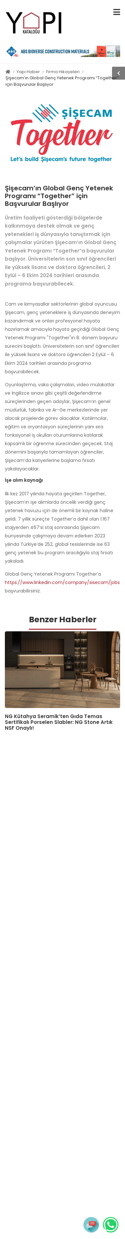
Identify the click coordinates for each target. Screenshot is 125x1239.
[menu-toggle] (116, 12)
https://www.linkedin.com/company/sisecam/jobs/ (63, 582)
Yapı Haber (28, 72)
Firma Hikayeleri (63, 72)
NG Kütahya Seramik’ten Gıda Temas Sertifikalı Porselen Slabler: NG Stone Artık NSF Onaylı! (59, 722)
